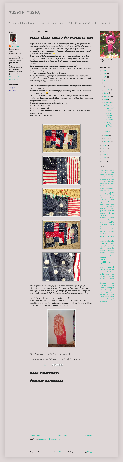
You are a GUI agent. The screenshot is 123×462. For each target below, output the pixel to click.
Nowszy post (35, 435)
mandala (110, 222)
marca (106, 135)
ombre (112, 243)
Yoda (101, 301)
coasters (102, 179)
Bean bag (107, 131)
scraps (111, 269)
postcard (102, 255)
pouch (112, 255)
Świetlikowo (104, 283)
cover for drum (109, 179)
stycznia (107, 141)
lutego (107, 138)
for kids (107, 190)
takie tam (24, 12)
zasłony (105, 301)
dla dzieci (110, 186)
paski (112, 246)
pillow (102, 248)
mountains (103, 233)
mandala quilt (104, 224)
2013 (105, 155)
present (103, 257)
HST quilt (103, 208)
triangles (110, 288)
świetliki (103, 281)
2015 (105, 148)
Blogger (90, 452)
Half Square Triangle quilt (107, 202)
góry (101, 195)
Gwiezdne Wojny (108, 195)
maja (106, 99)
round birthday (107, 268)
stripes (102, 276)
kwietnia (107, 102)
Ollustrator (63, 452)
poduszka (111, 250)
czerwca (107, 96)
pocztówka (110, 248)
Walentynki (110, 299)
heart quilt (110, 204)
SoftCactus (110, 272)
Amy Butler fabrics (107, 170)
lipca (106, 93)
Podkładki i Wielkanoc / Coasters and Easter (109, 116)
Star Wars (110, 274)
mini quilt (106, 227)
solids (102, 274)
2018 (105, 74)
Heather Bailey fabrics (107, 206)
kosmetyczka (104, 218)
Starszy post (88, 435)
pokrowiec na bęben (107, 252)
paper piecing (104, 246)
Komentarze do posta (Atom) (49, 439)
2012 (105, 158)
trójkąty (111, 290)
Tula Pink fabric (107, 292)
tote (106, 288)
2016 (105, 145)
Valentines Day (104, 294)
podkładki (103, 250)
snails (101, 272)
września (107, 90)
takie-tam (15, 46)
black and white (109, 177)
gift (112, 192)
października (108, 85)
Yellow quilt (108, 105)
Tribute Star (103, 290)
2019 (105, 71)
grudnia (107, 80)
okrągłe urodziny (107, 242)
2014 (105, 152)
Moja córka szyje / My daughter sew (108, 125)
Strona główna (62, 435)
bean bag (107, 174)
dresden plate (105, 188)
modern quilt (109, 229)
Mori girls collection (107, 231)
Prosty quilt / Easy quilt (109, 109)
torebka (102, 288)
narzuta (105, 235)
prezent (103, 259)
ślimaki (112, 278)
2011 (105, 161)
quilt (103, 262)
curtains (102, 181)
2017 (105, 77)
